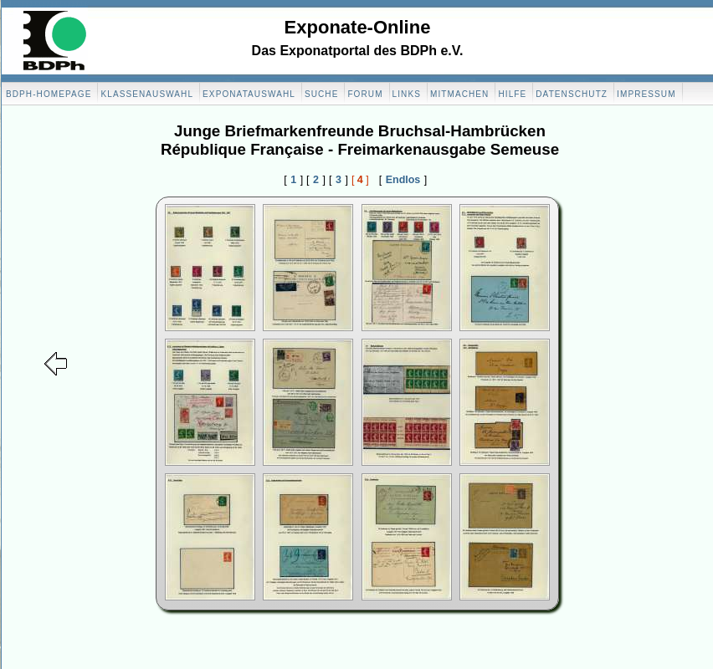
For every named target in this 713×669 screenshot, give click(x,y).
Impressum (646, 94)
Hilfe (512, 94)
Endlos (403, 180)
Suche (322, 94)
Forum (364, 94)
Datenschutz (572, 94)
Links (406, 94)
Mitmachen (459, 94)
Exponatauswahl (249, 94)
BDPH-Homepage (48, 94)
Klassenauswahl (146, 94)
